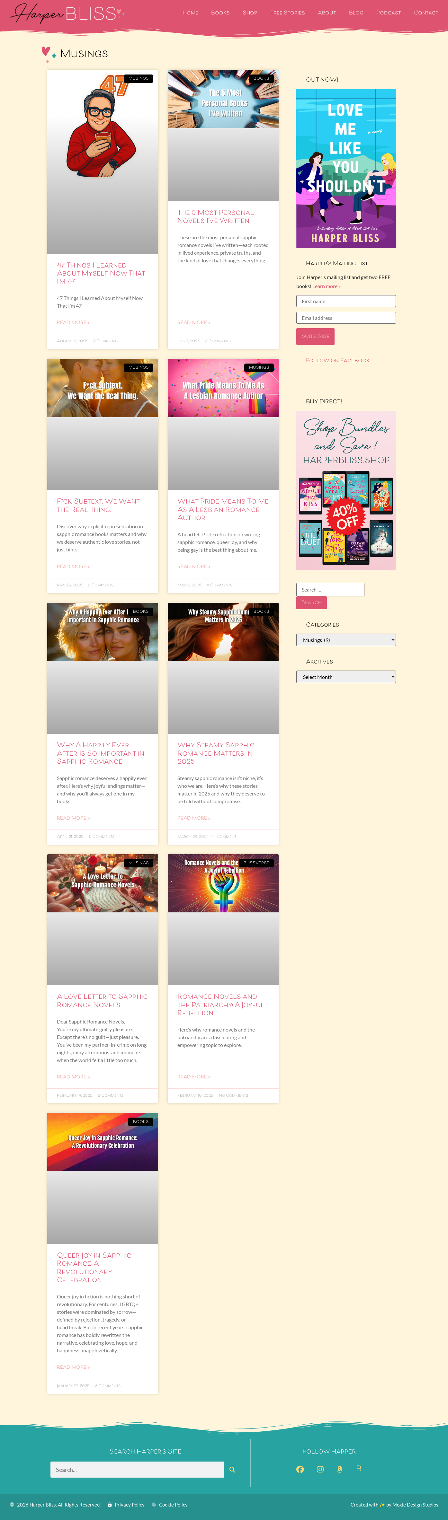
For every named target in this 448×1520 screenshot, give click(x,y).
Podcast (388, 13)
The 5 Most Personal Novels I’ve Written (215, 217)
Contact (426, 13)
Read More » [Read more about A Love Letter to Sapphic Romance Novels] (73, 1077)
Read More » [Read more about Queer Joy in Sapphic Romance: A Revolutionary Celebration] (73, 1367)
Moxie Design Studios (415, 1504)
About (327, 13)
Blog (356, 13)
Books (220, 13)
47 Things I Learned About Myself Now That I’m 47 (101, 274)
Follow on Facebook (338, 361)
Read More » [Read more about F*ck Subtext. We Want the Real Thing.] (73, 567)
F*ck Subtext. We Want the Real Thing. (98, 506)
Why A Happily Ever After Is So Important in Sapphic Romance (100, 753)
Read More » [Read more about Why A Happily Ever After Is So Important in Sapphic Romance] (73, 818)
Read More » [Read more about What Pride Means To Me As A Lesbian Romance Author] (193, 567)
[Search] (232, 1470)
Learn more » (326, 286)
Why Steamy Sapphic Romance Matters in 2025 (216, 753)
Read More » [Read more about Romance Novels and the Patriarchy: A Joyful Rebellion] (193, 1077)
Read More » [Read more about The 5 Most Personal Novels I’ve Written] (193, 323)
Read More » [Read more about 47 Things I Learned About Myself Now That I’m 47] (73, 323)
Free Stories (287, 13)
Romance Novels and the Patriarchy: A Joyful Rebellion (220, 1005)
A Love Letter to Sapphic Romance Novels (102, 1001)
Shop (250, 13)
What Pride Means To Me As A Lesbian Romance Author (223, 510)
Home (190, 13)
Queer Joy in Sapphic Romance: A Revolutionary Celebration (94, 1268)
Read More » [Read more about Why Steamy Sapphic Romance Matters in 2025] (193, 818)
